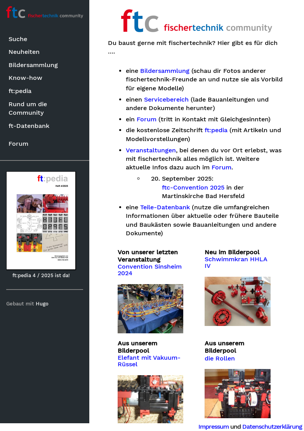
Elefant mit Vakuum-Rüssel (149, 361)
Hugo (42, 304)
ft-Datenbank (29, 125)
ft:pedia (20, 91)
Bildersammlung (33, 65)
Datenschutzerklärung (272, 426)
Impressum (213, 426)
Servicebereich (166, 99)
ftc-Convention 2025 (193, 187)
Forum (18, 143)
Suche (18, 39)
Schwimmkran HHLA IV (236, 263)
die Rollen (220, 358)
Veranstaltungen (151, 150)
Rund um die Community (28, 108)
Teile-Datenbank (165, 207)
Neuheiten (24, 51)
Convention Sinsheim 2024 (150, 270)
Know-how (25, 77)
